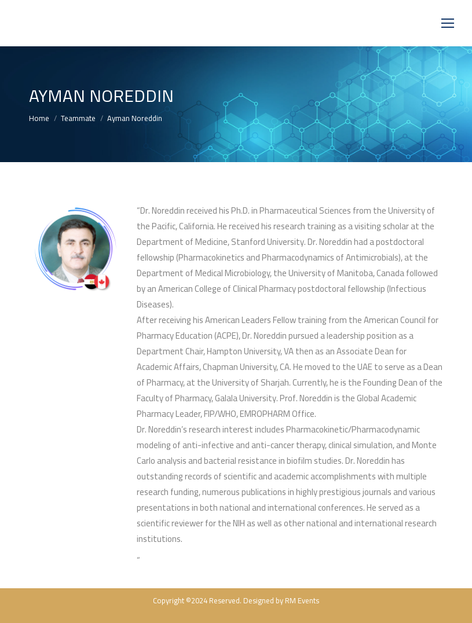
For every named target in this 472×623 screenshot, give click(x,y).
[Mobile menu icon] (447, 23)
